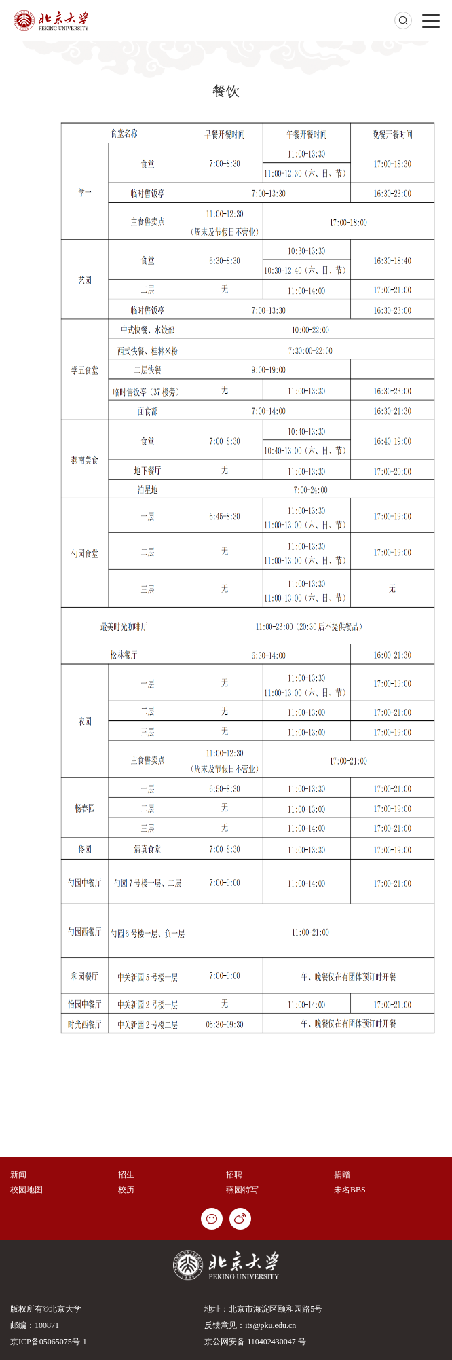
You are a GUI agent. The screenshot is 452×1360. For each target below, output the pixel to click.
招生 (126, 1174)
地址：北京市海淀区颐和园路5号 (263, 1309)
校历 (126, 1189)
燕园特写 (242, 1189)
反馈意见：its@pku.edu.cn (250, 1325)
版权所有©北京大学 (45, 1309)
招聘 (234, 1174)
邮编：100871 (34, 1325)
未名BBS (350, 1189)
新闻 (18, 1174)
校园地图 (26, 1189)
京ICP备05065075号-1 (48, 1341)
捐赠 (342, 1174)
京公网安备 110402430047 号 (255, 1341)
